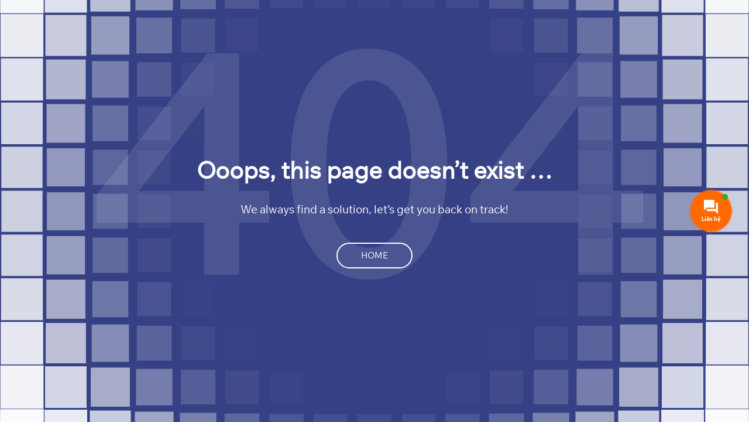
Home (374, 255)
